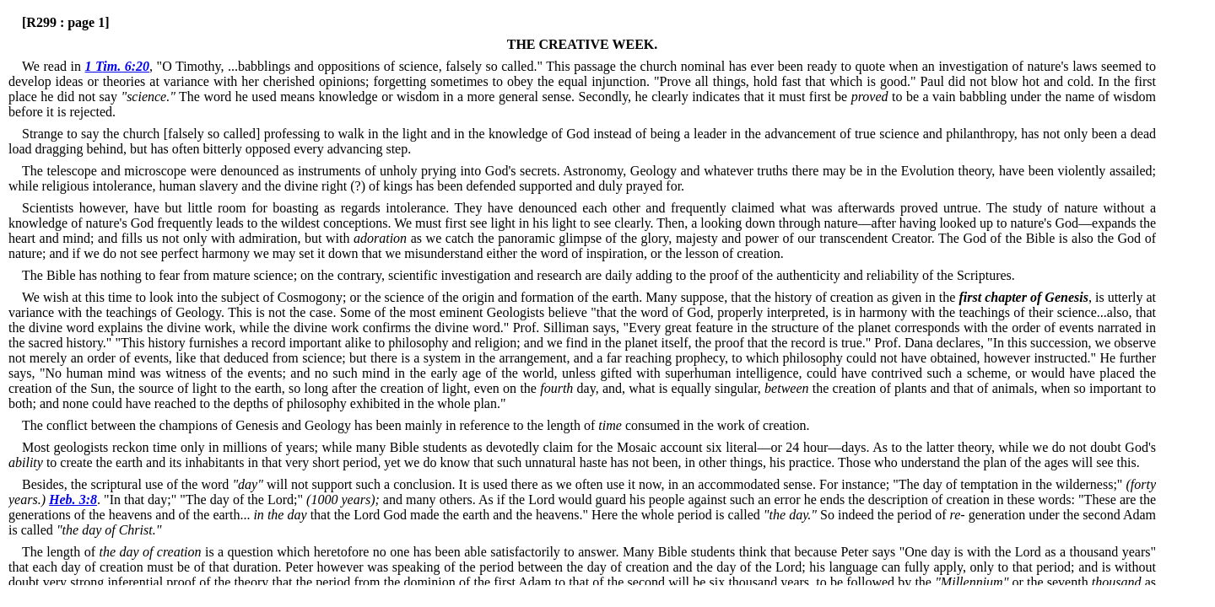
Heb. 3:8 (73, 499)
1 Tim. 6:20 (117, 66)
